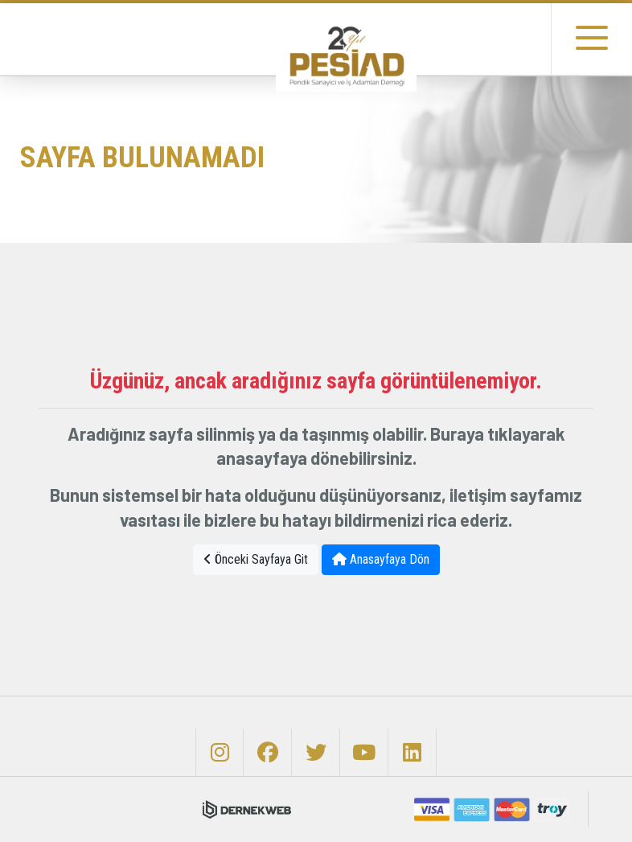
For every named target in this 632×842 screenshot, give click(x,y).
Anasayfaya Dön (380, 559)
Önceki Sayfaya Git (255, 559)
